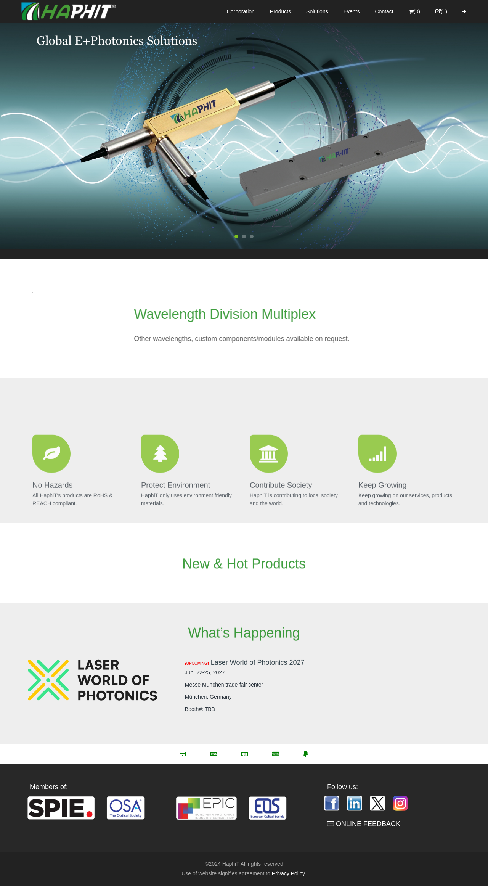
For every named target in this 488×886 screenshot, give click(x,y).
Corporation (241, 11)
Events (352, 11)
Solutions (317, 11)
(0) (414, 11)
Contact (384, 11)
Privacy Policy (288, 873)
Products (280, 11)
